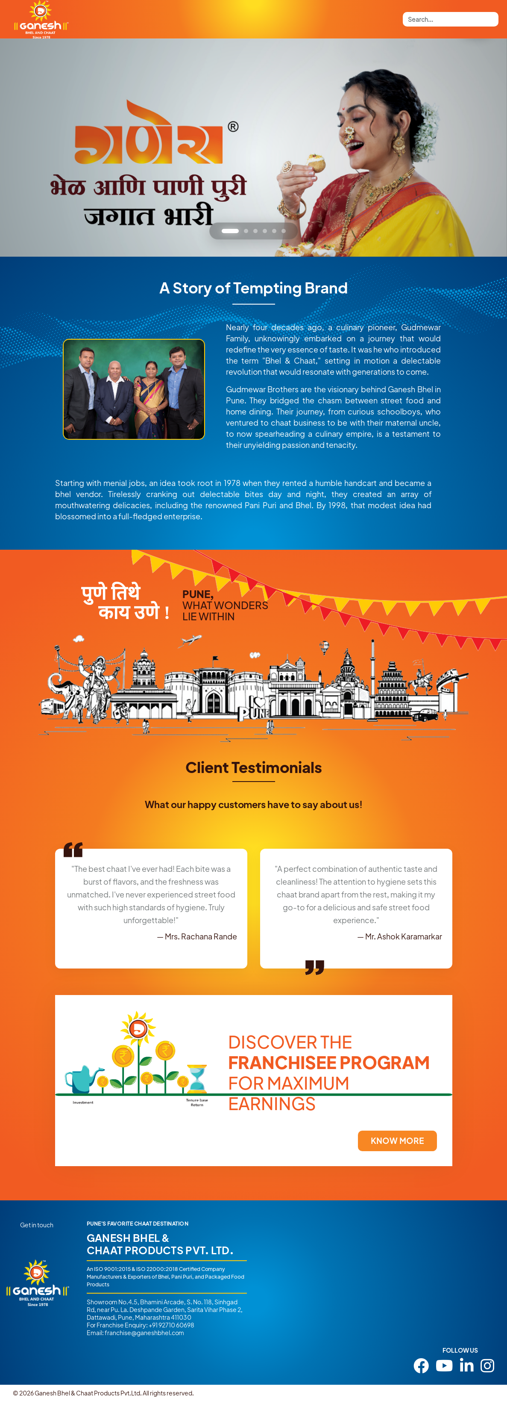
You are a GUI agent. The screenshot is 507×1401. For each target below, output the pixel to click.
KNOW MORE (397, 1141)
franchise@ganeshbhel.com (144, 1332)
